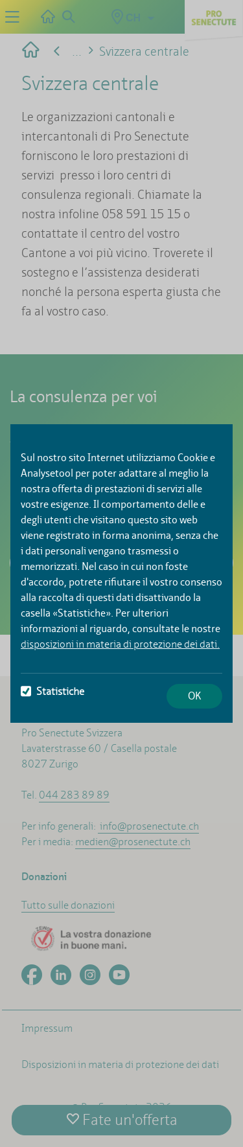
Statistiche (52, 691)
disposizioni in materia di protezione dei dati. (120, 644)
